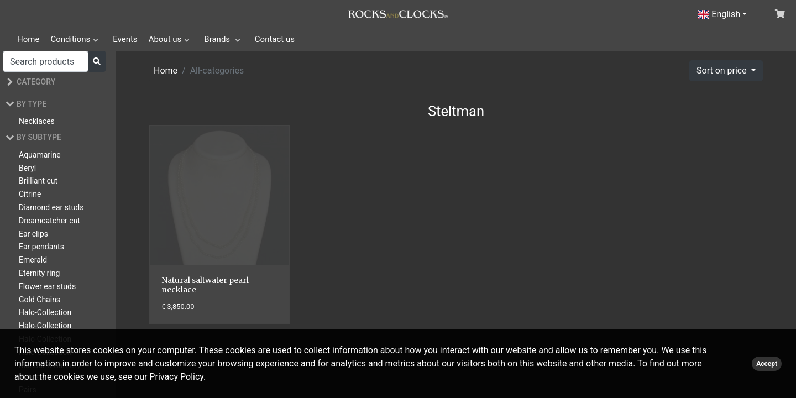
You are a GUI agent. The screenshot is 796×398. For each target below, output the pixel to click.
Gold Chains (39, 299)
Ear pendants (41, 246)
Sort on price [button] (722, 70)
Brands (218, 39)
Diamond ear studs (51, 207)
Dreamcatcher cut (49, 220)
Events (125, 39)
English (719, 14)
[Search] (45, 61)
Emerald (33, 259)
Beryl (27, 168)
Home (28, 39)
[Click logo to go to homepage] (398, 13)
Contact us (275, 39)
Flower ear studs (47, 286)
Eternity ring (39, 273)
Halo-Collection (45, 312)
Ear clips (33, 233)
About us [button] (165, 39)
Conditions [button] (70, 39)
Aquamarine (40, 154)
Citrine (30, 194)
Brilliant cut (38, 180)
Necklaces (37, 121)
